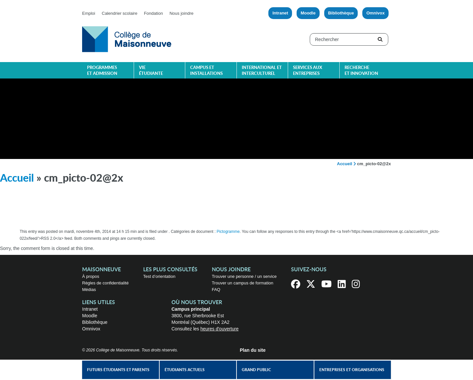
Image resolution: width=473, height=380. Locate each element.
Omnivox (375, 13)
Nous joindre (181, 13)
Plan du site (253, 350)
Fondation (153, 13)
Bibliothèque (341, 13)
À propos (90, 276)
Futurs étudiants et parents (118, 370)
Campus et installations (206, 71)
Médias (89, 289)
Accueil (344, 163)
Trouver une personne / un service (244, 276)
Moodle (308, 13)
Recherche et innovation (361, 71)
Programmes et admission (102, 71)
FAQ (216, 289)
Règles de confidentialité (105, 282)
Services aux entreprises (307, 71)
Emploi (88, 13)
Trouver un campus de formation (242, 282)
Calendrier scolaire (119, 13)
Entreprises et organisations (351, 370)
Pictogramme (228, 231)
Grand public (256, 370)
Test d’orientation (159, 276)
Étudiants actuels (185, 370)
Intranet (280, 13)
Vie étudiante (151, 71)
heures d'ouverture (219, 328)
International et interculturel (262, 71)
